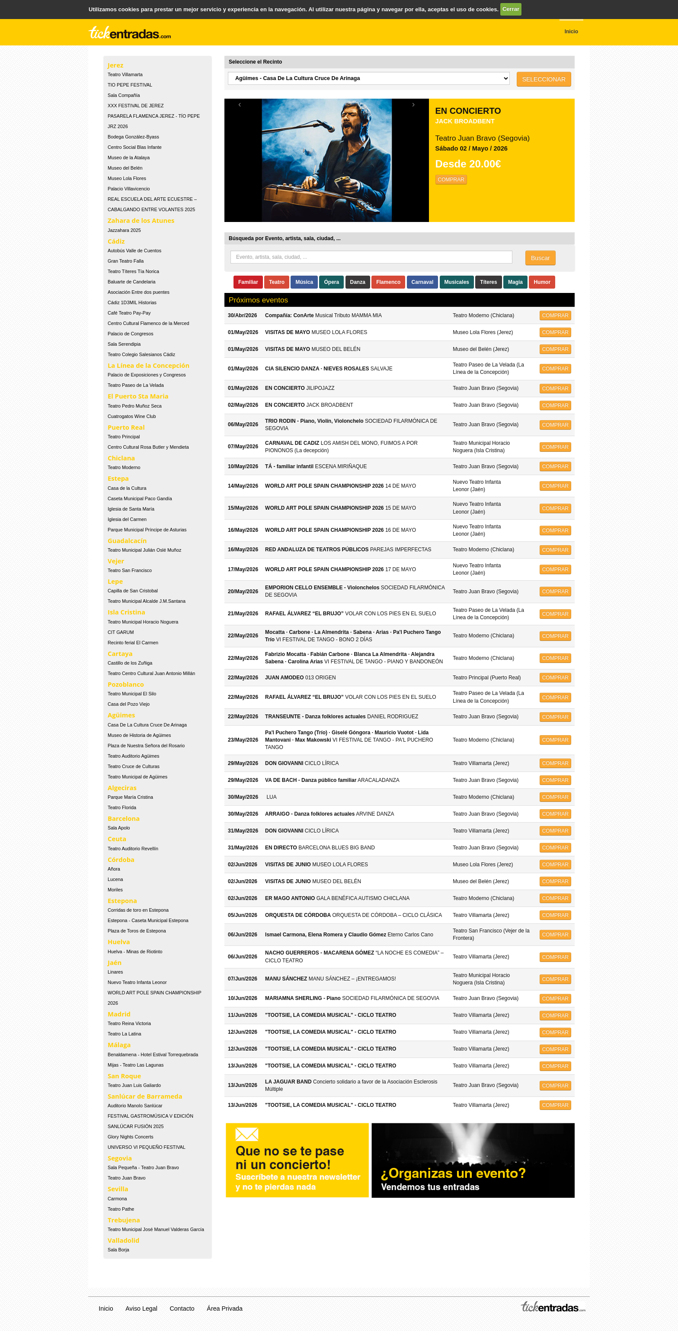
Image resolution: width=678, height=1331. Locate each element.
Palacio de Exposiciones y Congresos (147, 374)
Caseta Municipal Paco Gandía (140, 498)
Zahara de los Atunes (141, 220)
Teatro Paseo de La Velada (136, 385)
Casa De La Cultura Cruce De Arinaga (147, 724)
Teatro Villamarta (125, 74)
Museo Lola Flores (127, 178)
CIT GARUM (121, 632)
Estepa (118, 478)
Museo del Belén (125, 167)
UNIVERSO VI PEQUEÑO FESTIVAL (146, 1147)
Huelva (119, 941)
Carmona (117, 1198)
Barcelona (124, 818)
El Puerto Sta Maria (138, 396)
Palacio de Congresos (131, 333)
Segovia (120, 1158)
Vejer (116, 560)
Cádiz (116, 241)
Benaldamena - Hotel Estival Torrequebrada (153, 1054)
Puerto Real (126, 427)
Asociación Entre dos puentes (139, 292)
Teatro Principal (124, 436)
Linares (115, 971)
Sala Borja (118, 1249)
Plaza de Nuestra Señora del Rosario (146, 745)
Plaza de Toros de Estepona (137, 930)
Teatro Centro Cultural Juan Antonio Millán (151, 673)
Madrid (119, 1014)
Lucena (115, 879)
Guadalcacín (127, 540)
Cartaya (120, 653)
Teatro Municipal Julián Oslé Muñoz (144, 550)
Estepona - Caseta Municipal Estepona (148, 920)
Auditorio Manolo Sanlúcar (135, 1105)
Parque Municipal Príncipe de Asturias (147, 529)
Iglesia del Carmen (127, 519)
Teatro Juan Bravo (127, 1177)
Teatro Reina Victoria (129, 1023)
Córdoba (121, 859)
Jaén (115, 962)
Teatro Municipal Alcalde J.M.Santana (146, 601)
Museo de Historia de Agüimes (139, 735)
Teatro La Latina (124, 1033)
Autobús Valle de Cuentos (134, 250)
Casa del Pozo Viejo (129, 704)
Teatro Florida (122, 807)
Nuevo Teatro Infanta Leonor (137, 982)
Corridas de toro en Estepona (138, 910)
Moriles (115, 889)
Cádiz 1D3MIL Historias (132, 302)
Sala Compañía (124, 95)
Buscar (540, 257)
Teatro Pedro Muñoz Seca (135, 405)
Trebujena (124, 1219)
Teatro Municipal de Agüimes (137, 776)
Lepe (115, 581)
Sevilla (118, 1188)
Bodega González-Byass (133, 136)
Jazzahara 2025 (124, 230)
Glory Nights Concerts (131, 1136)
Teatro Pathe (121, 1209)
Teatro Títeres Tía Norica (133, 271)
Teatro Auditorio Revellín (133, 848)
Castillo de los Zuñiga (130, 663)
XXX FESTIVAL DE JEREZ (136, 105)
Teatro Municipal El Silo (132, 693)
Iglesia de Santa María (131, 508)
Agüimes (121, 715)
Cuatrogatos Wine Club (132, 416)
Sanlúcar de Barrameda (145, 1096)
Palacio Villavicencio (129, 188)
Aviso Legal (141, 1308)
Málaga (119, 1044)
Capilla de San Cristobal (133, 590)
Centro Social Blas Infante (135, 147)
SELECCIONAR (544, 79)
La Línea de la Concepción (148, 365)
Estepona (122, 900)
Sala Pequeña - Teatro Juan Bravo (143, 1167)
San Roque (124, 1075)
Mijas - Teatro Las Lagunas (135, 1064)
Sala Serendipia (124, 344)
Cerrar (510, 9)
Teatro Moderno (124, 467)
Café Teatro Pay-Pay (129, 312)
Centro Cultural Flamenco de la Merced (148, 323)
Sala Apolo (119, 827)
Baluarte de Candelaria (131, 281)
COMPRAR (451, 180)
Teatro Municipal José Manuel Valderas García (156, 1229)
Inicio (106, 1308)
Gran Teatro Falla (126, 261)
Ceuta (117, 838)
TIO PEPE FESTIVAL (130, 84)
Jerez (115, 65)
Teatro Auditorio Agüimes (133, 756)
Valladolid (123, 1240)
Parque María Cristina (130, 797)
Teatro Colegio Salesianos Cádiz (141, 354)
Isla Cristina (126, 612)
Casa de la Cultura (127, 488)
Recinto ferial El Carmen (133, 642)
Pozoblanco (126, 684)
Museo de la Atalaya (129, 157)
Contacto (182, 1308)
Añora (114, 868)
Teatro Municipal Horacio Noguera (143, 621)
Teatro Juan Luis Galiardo (134, 1085)
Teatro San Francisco (130, 570)
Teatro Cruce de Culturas (134, 766)
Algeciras (122, 787)
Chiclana (121, 457)
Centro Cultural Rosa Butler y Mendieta (148, 447)
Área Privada (225, 1308)
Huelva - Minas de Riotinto (135, 951)
